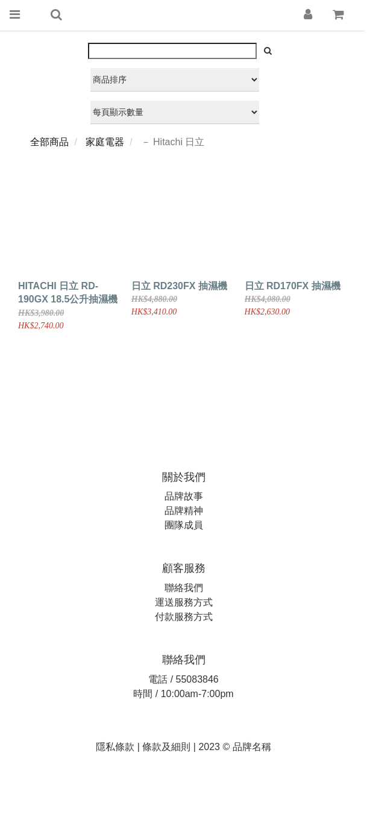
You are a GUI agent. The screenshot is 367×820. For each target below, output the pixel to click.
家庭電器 (105, 142)
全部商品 (49, 142)
